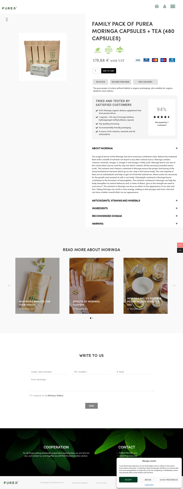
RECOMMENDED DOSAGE (107, 216)
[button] (9, 286)
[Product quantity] (96, 70)
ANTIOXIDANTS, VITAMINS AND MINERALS (116, 200)
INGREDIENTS (100, 208)
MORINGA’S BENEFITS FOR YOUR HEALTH (34, 303)
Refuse (148, 479)
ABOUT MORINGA (102, 148)
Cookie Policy (149, 485)
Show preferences (169, 479)
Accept (128, 479)
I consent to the (47, 395)
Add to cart (108, 71)
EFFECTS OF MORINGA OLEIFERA (86, 303)
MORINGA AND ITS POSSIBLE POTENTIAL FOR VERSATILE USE (144, 301)
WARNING (97, 223)
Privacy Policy (55, 395)
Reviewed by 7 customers (161, 123)
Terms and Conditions (80, 483)
